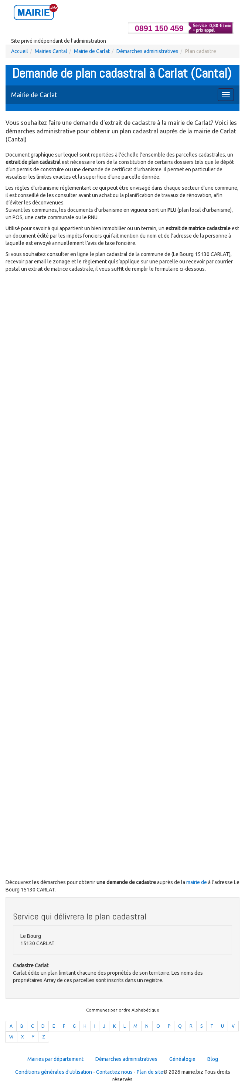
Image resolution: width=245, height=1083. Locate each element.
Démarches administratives (147, 51)
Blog (212, 1059)
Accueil (19, 51)
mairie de (197, 882)
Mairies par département (55, 1059)
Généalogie (182, 1059)
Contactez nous (114, 1072)
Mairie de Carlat (92, 51)
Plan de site (150, 1072)
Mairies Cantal (51, 51)
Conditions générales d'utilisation (53, 1072)
